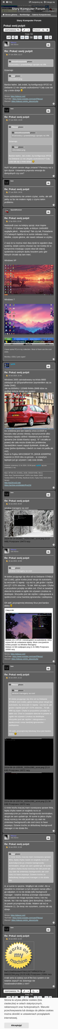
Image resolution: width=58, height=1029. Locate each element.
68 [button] (22, 37)
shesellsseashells (19, 62)
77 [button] (46, 37)
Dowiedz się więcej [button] (28, 1018)
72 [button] (40, 37)
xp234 (13, 364)
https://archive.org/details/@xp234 (17, 485)
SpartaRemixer (16, 210)
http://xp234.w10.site (12, 483)
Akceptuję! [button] (16, 1025)
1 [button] (16, 37)
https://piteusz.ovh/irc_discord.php (24, 101)
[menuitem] (9, 2)
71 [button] (36, 37)
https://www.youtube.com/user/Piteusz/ (27, 99)
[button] (8, 37)
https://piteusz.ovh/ (18, 96)
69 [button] (27, 37)
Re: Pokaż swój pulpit (18, 51)
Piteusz (13, 42)
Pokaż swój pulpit (14, 25)
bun (13, 76)
